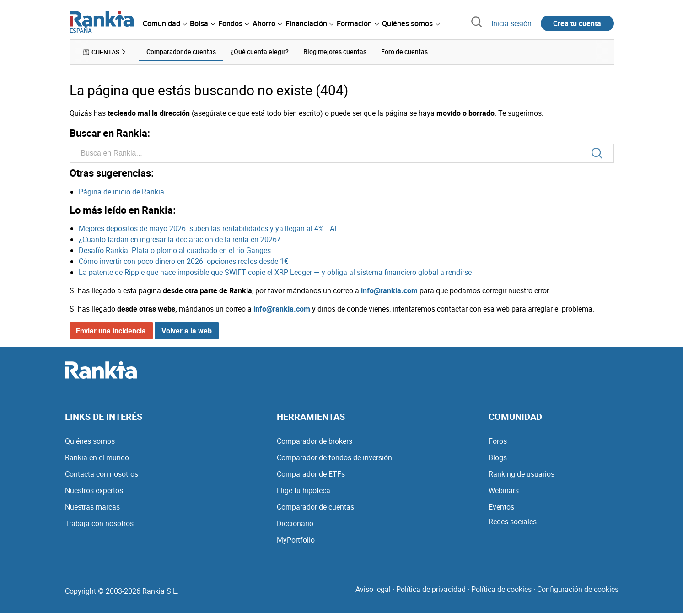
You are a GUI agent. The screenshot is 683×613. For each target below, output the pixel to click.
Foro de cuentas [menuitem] (404, 51)
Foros (498, 441)
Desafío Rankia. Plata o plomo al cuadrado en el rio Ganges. (176, 250)
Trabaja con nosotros (99, 523)
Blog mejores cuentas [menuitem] (334, 51)
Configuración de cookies (577, 589)
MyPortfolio (296, 540)
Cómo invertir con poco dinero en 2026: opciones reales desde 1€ (183, 261)
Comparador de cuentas (315, 507)
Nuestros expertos (94, 490)
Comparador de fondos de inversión (334, 457)
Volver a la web (186, 331)
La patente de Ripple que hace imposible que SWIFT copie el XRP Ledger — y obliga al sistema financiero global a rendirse (275, 272)
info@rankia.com (389, 290)
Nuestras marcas (92, 507)
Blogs (498, 457)
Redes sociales (513, 521)
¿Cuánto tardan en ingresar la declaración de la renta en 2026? (179, 239)
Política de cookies (501, 589)
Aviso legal (373, 589)
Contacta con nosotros (101, 474)
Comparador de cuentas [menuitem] (181, 51)
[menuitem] (164, 23)
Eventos (501, 507)
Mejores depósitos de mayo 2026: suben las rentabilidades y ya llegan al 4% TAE (209, 228)
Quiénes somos (90, 441)
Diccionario (295, 523)
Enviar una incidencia (111, 331)
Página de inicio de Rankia (121, 192)
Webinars (504, 490)
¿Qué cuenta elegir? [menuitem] (260, 51)
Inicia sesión (511, 23)
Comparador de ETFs (311, 474)
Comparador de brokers (314, 441)
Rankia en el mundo (97, 457)
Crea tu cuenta (577, 23)
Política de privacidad (431, 589)
